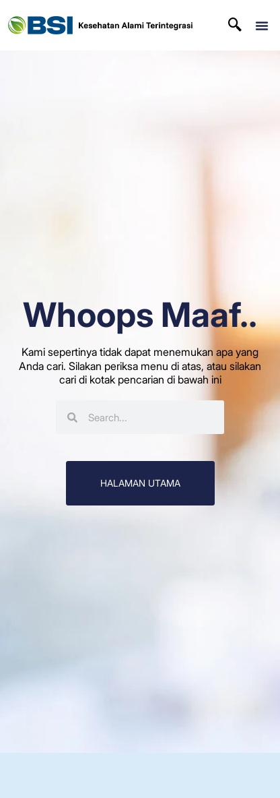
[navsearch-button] (234, 25)
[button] (262, 26)
